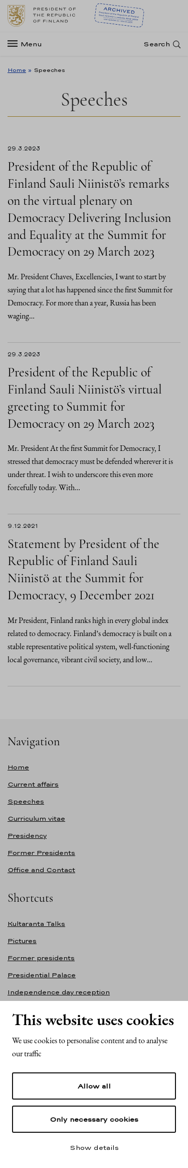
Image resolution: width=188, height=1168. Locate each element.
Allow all (94, 1086)
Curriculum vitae (36, 818)
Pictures (22, 941)
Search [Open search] (156, 44)
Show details (94, 1147)
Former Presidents (41, 852)
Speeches (26, 801)
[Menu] (28, 44)
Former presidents (41, 958)
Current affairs (33, 784)
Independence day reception (59, 992)
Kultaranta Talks (36, 923)
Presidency (27, 835)
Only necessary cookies (94, 1119)
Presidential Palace (42, 975)
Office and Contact (41, 870)
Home (17, 69)
